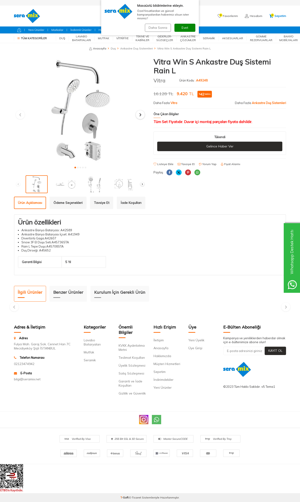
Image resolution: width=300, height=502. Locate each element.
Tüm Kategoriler (32, 38)
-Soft (124, 497)
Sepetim (159, 372)
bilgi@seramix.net (27, 379)
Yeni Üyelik (196, 340)
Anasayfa (97, 48)
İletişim (158, 340)
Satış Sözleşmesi (131, 373)
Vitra (159, 81)
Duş (62, 38)
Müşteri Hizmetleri (166, 364)
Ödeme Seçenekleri (68, 203)
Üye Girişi (195, 348)
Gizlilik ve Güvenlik (132, 393)
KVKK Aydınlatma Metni (132, 347)
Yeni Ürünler (36, 30)
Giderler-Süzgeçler (164, 38)
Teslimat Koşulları (132, 357)
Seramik (209, 38)
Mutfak (103, 38)
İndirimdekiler (163, 380)
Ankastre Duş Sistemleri (136, 48)
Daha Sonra (158, 28)
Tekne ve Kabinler (142, 38)
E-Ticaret (135, 497)
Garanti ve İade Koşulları (130, 383)
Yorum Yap (208, 164)
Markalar (57, 30)
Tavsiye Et (186, 164)
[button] (75, 167)
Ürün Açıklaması (30, 203)
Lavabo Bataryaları (81, 38)
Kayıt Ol (275, 351)
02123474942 (24, 364)
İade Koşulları (131, 203)
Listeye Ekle (163, 164)
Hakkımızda (162, 356)
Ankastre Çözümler (188, 38)
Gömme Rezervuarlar (261, 38)
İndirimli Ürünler (80, 30)
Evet (185, 28)
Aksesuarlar (232, 38)
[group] (80, 110)
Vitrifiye (122, 38)
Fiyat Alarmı (230, 164)
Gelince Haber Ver (219, 146)
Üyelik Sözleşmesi (132, 365)
